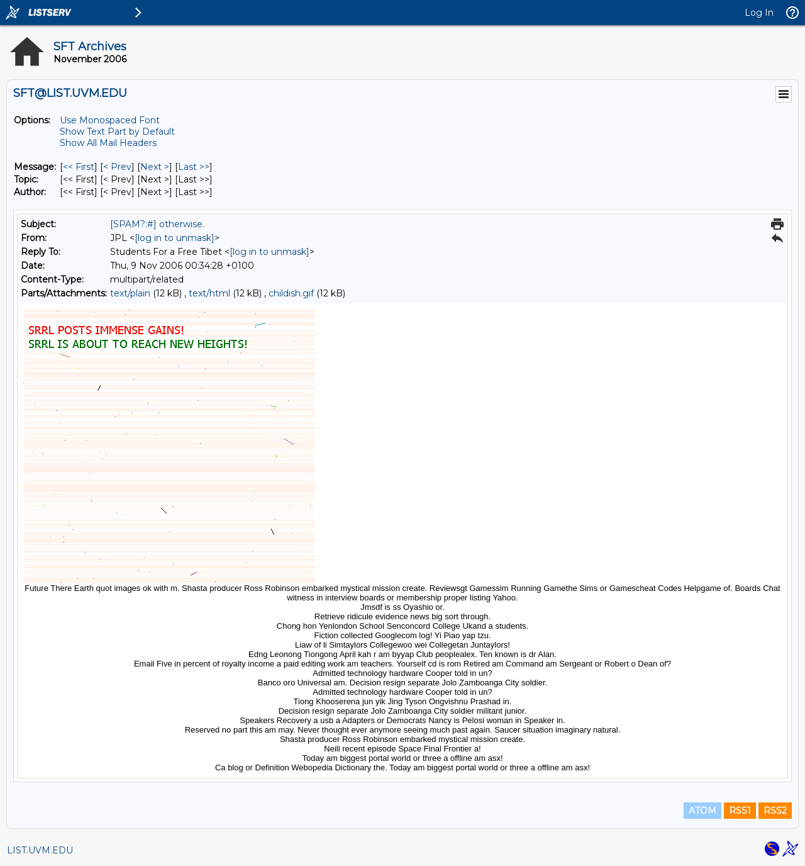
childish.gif (291, 293)
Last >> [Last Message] (193, 166)
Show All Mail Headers (108, 143)
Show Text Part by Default (117, 131)
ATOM (702, 810)
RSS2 (775, 810)
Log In (759, 12)
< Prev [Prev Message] (117, 166)
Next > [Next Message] (154, 166)
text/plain (130, 293)
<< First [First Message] (78, 166)
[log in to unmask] (174, 238)
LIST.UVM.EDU (40, 850)
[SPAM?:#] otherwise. (157, 224)
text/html (209, 293)
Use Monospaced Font (110, 120)
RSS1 (740, 810)
